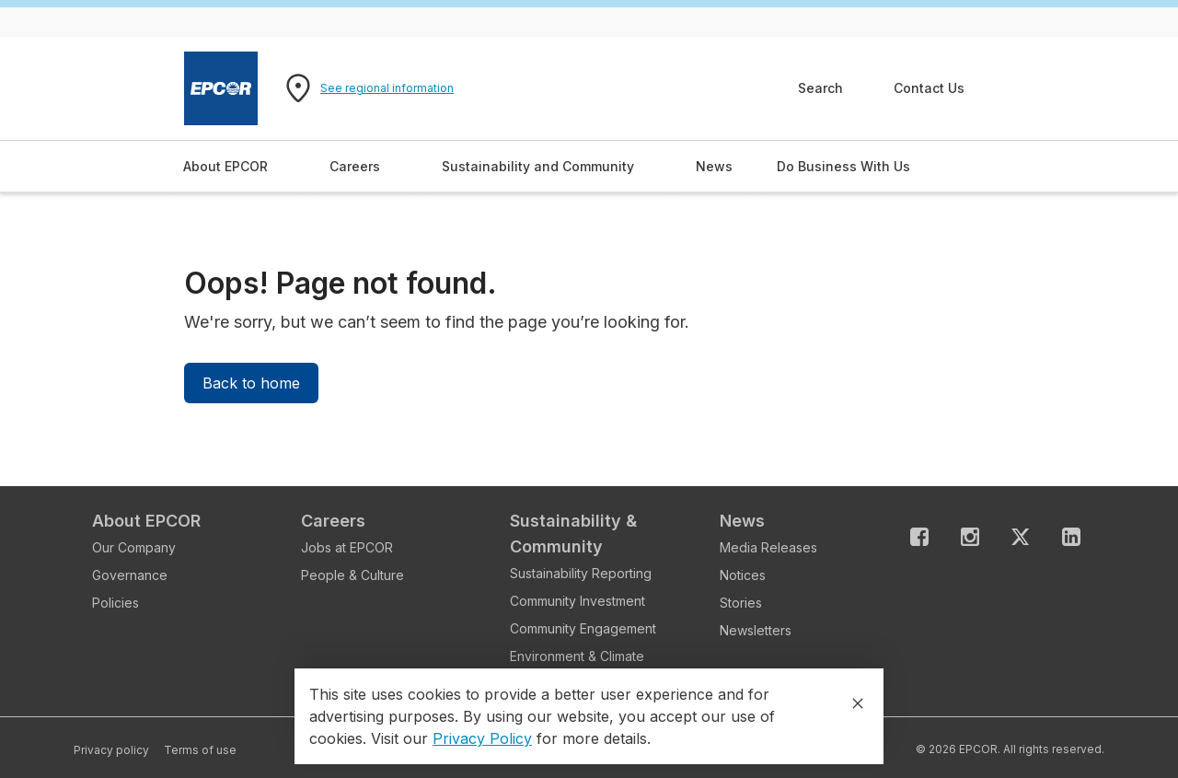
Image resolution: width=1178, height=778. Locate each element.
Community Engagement (583, 628)
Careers (333, 520)
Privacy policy (111, 750)
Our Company (134, 547)
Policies (115, 602)
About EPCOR (146, 520)
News (742, 520)
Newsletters (755, 630)
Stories (741, 602)
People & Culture (352, 575)
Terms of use (200, 750)
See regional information (387, 88)
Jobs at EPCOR (347, 547)
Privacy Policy (482, 738)
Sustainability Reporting (581, 573)
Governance (129, 575)
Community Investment (577, 601)
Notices (743, 575)
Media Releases (768, 547)
